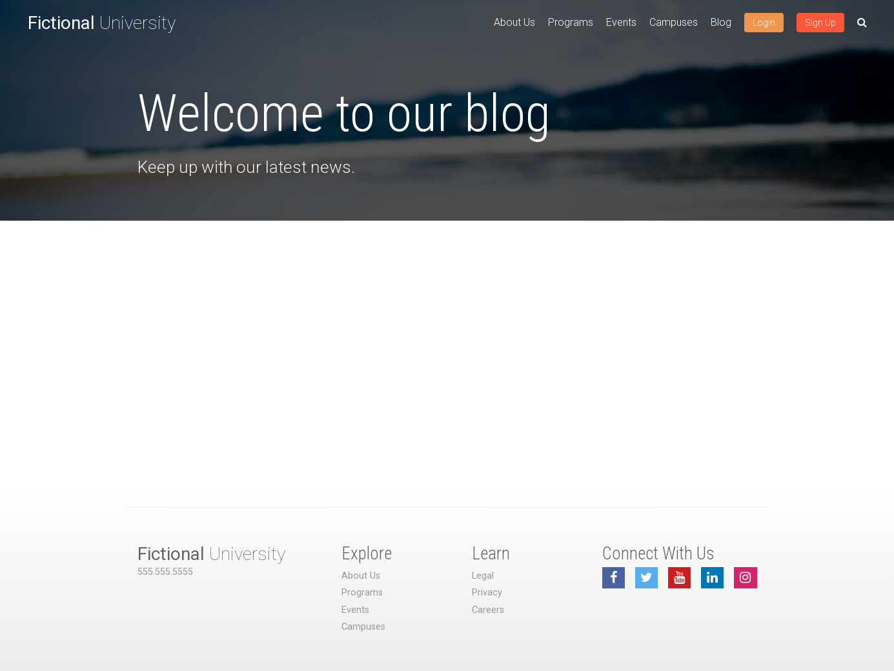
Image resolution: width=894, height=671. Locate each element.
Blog (721, 22)
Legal (483, 575)
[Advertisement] (447, 317)
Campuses (673, 22)
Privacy (487, 592)
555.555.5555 (165, 571)
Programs (570, 22)
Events (621, 22)
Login (764, 22)
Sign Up (820, 22)
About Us (514, 22)
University (102, 23)
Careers (488, 610)
